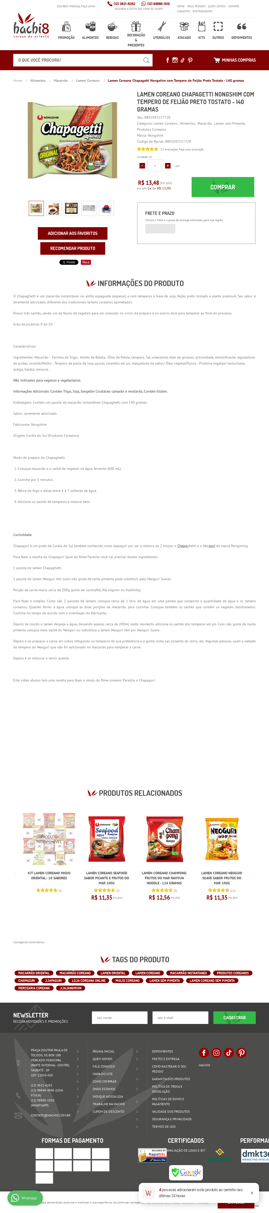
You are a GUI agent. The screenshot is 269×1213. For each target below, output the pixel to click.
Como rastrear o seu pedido (169, 1069)
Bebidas (112, 37)
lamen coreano (148, 973)
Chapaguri (26, 980)
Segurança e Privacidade (172, 1119)
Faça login (88, 6)
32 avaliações (169, 149)
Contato (233, 6)
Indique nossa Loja (108, 1096)
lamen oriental (113, 973)
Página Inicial (104, 1051)
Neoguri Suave (158, 579)
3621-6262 (124, 4)
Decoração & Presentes (136, 40)
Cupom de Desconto (108, 1111)
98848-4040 (42, 1090)
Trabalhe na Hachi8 (109, 1104)
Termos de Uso (164, 1126)
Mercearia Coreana (34, 988)
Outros (218, 37)
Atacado (184, 37)
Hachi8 (204, 1065)
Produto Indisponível (49, 839)
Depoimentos (241, 37)
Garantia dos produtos (171, 1079)
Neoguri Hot (52, 579)
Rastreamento (202, 11)
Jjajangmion (70, 988)
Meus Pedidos (196, 6)
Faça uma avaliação (191, 149)
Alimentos (90, 37)
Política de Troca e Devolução (167, 1089)
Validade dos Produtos (171, 1111)
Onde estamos (104, 1089)
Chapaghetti (52, 568)
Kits (201, 37)
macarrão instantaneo (188, 973)
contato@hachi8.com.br (51, 1115)
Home (181, 6)
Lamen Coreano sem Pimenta (212, 980)
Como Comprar (104, 1081)
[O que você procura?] (146, 60)
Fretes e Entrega (166, 1059)
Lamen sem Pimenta (165, 980)
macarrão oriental (34, 973)
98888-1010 (158, 4)
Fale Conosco (104, 1066)
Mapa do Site (103, 1074)
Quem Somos (217, 6)
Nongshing (239, 546)
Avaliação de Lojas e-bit (186, 1150)
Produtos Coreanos (63, 435)
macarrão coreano (75, 973)
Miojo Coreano (127, 980)
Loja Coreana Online (88, 980)
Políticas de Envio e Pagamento (168, 1101)
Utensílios (161, 37)
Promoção (66, 37)
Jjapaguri (53, 980)
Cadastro (183, 11)
